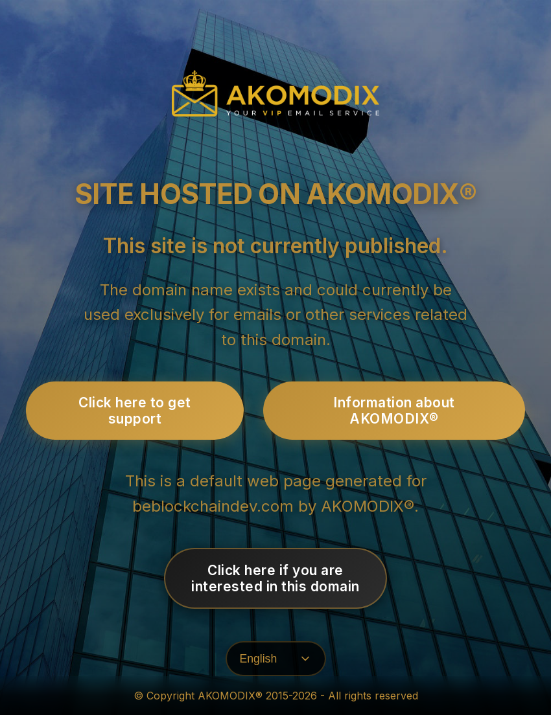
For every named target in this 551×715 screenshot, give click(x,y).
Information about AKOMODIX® (394, 410)
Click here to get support (134, 410)
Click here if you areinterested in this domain (275, 578)
